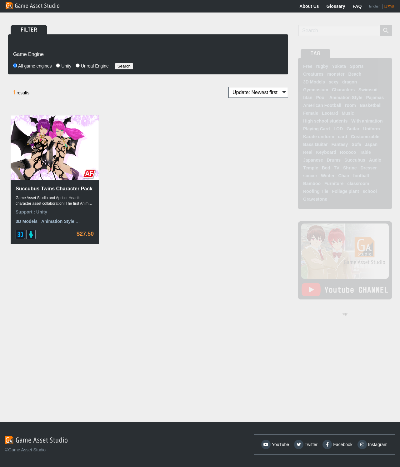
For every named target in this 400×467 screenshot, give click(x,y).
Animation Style (57, 221)
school (370, 191)
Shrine (350, 167)
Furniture (333, 183)
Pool (320, 97)
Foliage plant (345, 191)
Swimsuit (368, 89)
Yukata (339, 66)
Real (307, 152)
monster (335, 74)
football (361, 175)
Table (365, 152)
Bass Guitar (315, 144)
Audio (375, 160)
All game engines (32, 65)
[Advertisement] (345, 358)
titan (307, 97)
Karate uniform (318, 136)
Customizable (365, 136)
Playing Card (316, 128)
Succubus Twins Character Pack (54, 188)
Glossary (336, 6)
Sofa (356, 144)
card (342, 136)
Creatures (313, 74)
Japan (371, 144)
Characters (343, 89)
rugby (322, 66)
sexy (333, 81)
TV (336, 167)
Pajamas (375, 97)
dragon (349, 81)
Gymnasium (315, 89)
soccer (310, 175)
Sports (356, 66)
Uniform (371, 128)
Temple (310, 167)
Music (348, 113)
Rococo (348, 152)
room (350, 105)
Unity (63, 65)
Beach (354, 74)
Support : (26, 211)
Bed (326, 167)
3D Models (27, 221)
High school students (325, 120)
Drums (334, 160)
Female (310, 113)
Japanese (313, 160)
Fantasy (339, 144)
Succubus (354, 160)
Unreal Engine (92, 65)
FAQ (357, 6)
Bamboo (312, 183)
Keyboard (326, 152)
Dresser (368, 167)
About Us (309, 6)
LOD (338, 128)
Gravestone (315, 199)
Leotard (330, 113)
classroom (358, 183)
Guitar (353, 128)
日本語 (389, 6)
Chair (343, 175)
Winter (327, 175)
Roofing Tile (315, 191)
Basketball (371, 105)
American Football (322, 105)
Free (307, 66)
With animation (366, 120)
